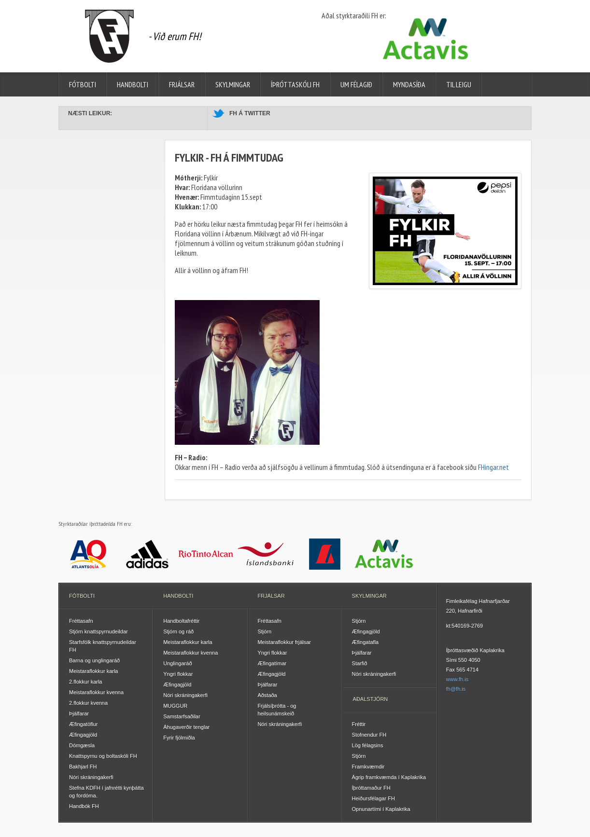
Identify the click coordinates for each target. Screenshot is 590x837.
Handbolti (132, 84)
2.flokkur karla (85, 682)
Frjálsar (182, 84)
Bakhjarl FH (83, 766)
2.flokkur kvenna (88, 703)
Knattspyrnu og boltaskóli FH (103, 756)
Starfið (359, 663)
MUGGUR (175, 706)
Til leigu (458, 84)
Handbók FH (84, 806)
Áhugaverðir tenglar (186, 727)
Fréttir (359, 724)
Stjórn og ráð (178, 631)
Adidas (147, 554)
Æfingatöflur (83, 724)
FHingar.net (493, 467)
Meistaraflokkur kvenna (96, 692)
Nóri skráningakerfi (91, 777)
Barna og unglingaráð (94, 660)
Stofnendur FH (369, 735)
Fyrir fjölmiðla (179, 738)
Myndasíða (409, 84)
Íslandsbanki (265, 554)
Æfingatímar (271, 663)
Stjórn (264, 631)
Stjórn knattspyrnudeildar (98, 631)
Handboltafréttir (181, 621)
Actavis (384, 554)
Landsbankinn (324, 554)
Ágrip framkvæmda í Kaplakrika (389, 777)
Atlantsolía (88, 554)
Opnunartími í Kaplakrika (381, 809)
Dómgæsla (82, 745)
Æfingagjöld (83, 735)
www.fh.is (457, 679)
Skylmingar (232, 84)
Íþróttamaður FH (371, 788)
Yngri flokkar (178, 674)
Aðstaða (267, 695)
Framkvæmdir (368, 766)
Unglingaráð (177, 663)
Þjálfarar (79, 713)
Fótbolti (82, 84)
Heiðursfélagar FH (373, 798)
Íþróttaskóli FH (295, 84)
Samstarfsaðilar (181, 716)
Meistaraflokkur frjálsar (284, 642)
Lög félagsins (367, 745)
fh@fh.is (456, 689)
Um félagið (356, 84)
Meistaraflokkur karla (93, 671)
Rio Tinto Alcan (206, 554)
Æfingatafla (365, 642)
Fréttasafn (81, 621)
